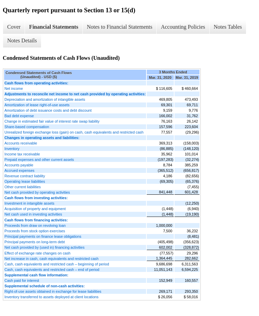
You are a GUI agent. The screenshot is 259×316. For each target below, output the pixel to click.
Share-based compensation (26, 127)
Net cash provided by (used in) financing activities (44, 247)
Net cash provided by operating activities (37, 192)
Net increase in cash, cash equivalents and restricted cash (51, 259)
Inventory (12, 149)
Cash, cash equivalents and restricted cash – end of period (51, 269)
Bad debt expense (19, 116)
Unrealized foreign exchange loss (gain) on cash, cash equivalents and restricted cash (73, 132)
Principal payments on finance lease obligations (42, 236)
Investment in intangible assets (29, 203)
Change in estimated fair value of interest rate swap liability (52, 121)
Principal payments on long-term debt (34, 242)
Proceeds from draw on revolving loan (35, 225)
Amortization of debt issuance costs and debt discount (48, 110)
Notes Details (22, 40)
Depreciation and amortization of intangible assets (44, 99)
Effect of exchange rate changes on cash (37, 253)
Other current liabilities (22, 187)
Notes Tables (228, 27)
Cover (14, 27)
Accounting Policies (183, 27)
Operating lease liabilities (24, 181)
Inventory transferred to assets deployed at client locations (51, 297)
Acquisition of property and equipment (35, 209)
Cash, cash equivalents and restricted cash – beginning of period (56, 264)
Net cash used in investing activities (33, 214)
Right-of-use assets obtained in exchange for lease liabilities (52, 291)
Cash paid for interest (21, 280)
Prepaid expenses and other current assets (39, 159)
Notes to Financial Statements (120, 27)
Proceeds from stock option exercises (34, 231)
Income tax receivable (22, 154)
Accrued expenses (19, 170)
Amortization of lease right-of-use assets (36, 105)
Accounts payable (18, 165)
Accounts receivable (20, 143)
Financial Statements (53, 27)
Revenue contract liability (24, 176)
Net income (13, 88)
